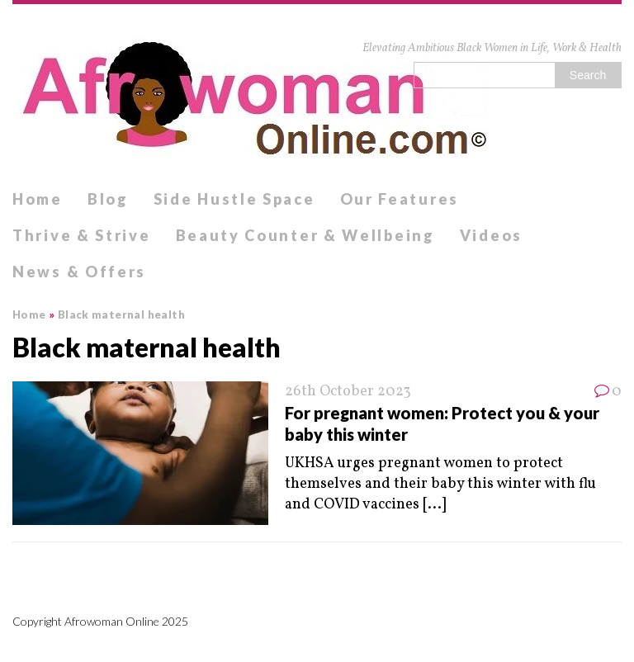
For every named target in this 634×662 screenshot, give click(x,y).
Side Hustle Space (234, 199)
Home (37, 199)
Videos (491, 235)
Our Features (399, 199)
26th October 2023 (348, 391)
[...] (434, 504)
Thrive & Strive (81, 235)
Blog (108, 199)
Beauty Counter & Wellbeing (305, 235)
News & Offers (79, 271)
